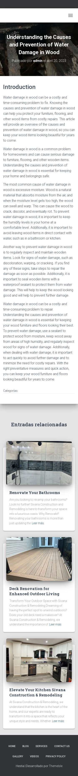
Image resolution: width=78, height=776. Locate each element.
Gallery (17, 756)
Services (41, 746)
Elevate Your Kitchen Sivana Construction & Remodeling (37, 692)
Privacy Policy (56, 756)
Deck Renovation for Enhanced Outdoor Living (34, 591)
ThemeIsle (55, 766)
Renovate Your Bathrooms (34, 492)
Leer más (38, 523)
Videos (34, 756)
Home (12, 746)
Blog (25, 746)
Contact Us (62, 746)
